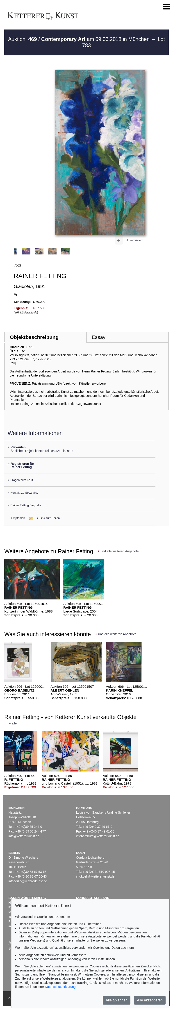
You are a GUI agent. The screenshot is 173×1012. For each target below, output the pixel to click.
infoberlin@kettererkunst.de (27, 881)
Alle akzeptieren (150, 1000)
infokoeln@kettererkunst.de (95, 876)
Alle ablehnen (116, 1000)
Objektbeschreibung (34, 337)
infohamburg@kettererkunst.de (97, 836)
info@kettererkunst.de (23, 836)
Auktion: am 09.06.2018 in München (79, 39)
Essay (98, 337)
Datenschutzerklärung (60, 987)
